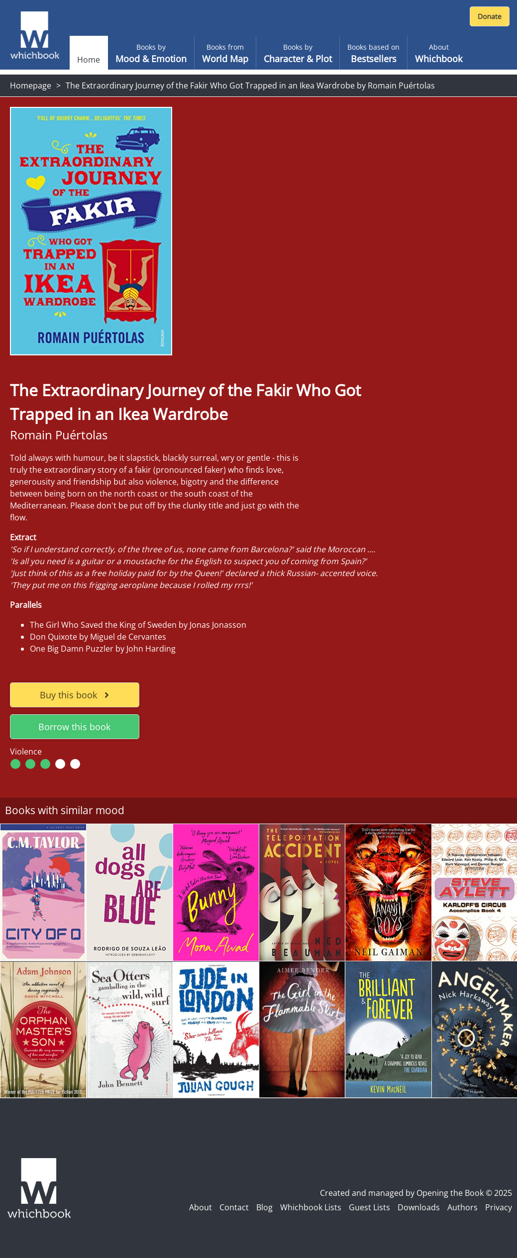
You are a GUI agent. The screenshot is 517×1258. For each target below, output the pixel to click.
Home (88, 59)
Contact (234, 1207)
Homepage (30, 85)
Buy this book (74, 695)
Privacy (498, 1207)
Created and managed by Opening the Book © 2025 (416, 1192)
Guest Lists (369, 1207)
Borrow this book (74, 727)
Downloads (419, 1207)
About (200, 1207)
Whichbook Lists (310, 1207)
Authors (462, 1207)
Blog (264, 1207)
